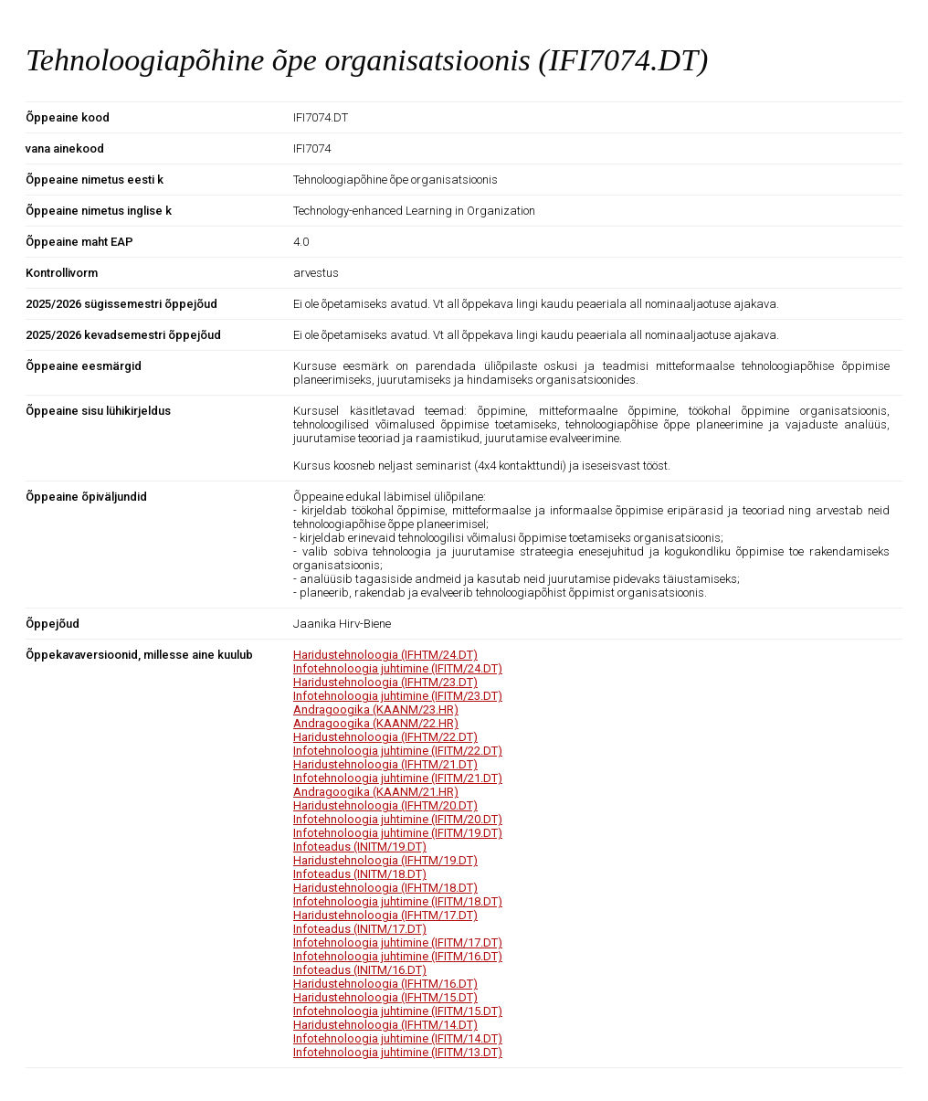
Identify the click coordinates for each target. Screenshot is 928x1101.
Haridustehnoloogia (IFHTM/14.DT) (385, 1025)
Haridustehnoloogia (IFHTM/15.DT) (385, 997)
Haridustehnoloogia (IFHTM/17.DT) (385, 915)
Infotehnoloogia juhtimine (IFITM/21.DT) (397, 778)
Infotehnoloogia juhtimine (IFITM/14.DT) (397, 1038)
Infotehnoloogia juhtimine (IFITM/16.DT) (397, 956)
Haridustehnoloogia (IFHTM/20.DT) (385, 805)
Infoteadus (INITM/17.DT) (360, 929)
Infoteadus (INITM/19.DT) (360, 846)
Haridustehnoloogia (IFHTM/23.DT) (385, 682)
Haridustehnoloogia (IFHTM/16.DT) (385, 983)
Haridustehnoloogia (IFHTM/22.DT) (385, 737)
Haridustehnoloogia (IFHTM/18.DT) (385, 888)
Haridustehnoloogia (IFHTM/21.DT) (385, 764)
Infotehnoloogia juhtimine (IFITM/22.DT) (397, 750)
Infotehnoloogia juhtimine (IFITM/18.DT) (397, 901)
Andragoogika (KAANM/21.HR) (376, 792)
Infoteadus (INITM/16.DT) (360, 970)
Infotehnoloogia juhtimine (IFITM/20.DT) (397, 819)
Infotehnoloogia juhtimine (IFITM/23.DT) (397, 696)
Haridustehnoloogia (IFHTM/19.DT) (385, 860)
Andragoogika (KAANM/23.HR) (376, 709)
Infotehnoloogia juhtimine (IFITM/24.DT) (397, 668)
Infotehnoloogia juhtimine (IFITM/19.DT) (397, 833)
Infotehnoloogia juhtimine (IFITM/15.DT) (397, 1011)
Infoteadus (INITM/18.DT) (360, 874)
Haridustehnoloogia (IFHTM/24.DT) (385, 655)
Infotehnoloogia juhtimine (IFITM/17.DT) (397, 942)
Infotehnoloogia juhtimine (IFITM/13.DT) (397, 1052)
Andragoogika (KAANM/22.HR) (376, 723)
